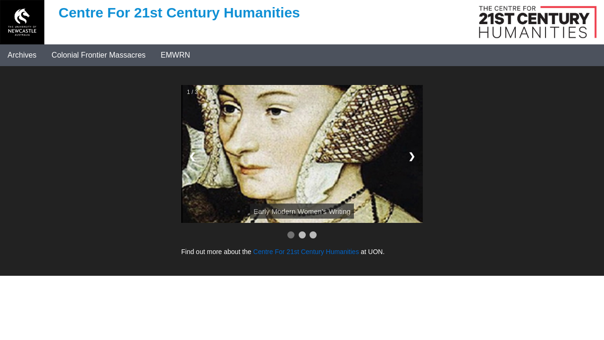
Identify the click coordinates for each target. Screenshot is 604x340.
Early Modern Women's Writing (302, 211)
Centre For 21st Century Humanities (306, 251)
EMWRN (175, 55)
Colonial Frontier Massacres (98, 55)
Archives (22, 55)
